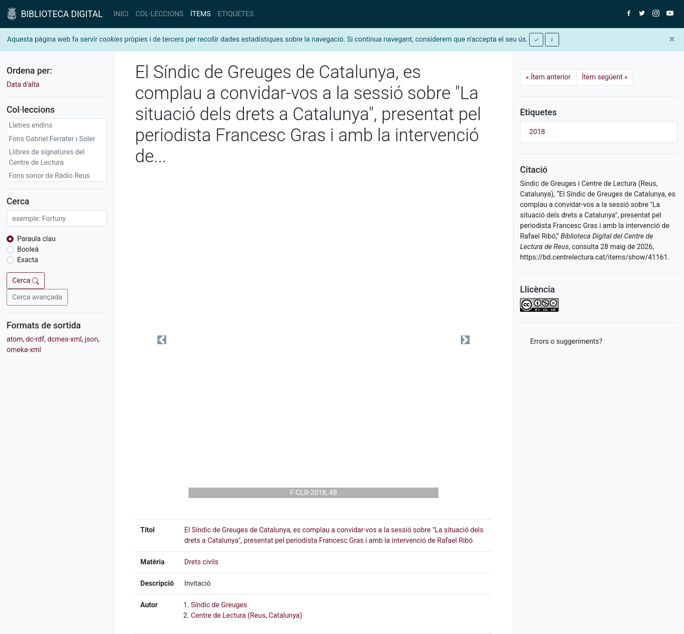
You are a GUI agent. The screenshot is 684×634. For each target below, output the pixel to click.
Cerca (25, 280)
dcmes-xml (64, 339)
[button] (162, 339)
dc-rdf (35, 339)
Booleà (28, 249)
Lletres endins (31, 125)
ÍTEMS (200, 14)
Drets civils (201, 562)
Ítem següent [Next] (605, 77)
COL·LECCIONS (159, 14)
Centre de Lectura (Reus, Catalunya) (246, 615)
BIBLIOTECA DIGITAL (55, 14)
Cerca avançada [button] (37, 297)
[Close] (672, 39)
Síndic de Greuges (219, 605)
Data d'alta (23, 84)
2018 (537, 132)
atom (15, 339)
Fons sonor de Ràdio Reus (49, 175)
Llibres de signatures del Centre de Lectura (47, 157)
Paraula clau (36, 239)
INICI (120, 14)
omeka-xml (24, 349)
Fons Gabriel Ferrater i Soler (52, 139)
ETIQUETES (236, 14)
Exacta (27, 260)
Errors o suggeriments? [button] (566, 341)
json (91, 339)
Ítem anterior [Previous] (548, 77)
